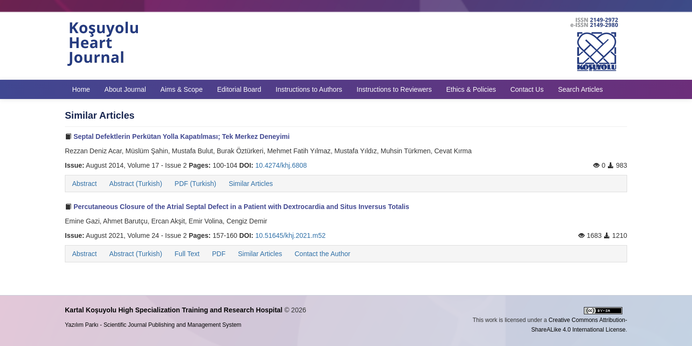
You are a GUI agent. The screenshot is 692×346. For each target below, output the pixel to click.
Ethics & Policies (470, 89)
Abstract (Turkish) (135, 183)
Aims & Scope (182, 89)
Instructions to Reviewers (394, 89)
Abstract (84, 183)
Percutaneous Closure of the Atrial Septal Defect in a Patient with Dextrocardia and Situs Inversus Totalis (237, 206)
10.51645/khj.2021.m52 (290, 235)
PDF (218, 254)
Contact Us (527, 89)
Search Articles (580, 89)
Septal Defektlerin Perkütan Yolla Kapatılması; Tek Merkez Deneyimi (177, 136)
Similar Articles (251, 183)
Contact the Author (322, 254)
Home (81, 89)
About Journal (125, 89)
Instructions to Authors (309, 89)
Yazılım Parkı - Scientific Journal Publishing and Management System (153, 324)
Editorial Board (239, 89)
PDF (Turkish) (195, 183)
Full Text (186, 254)
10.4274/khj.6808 (281, 165)
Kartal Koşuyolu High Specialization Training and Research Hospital (174, 310)
